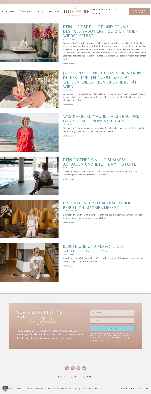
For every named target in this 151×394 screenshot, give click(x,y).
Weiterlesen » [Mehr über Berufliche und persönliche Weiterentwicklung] (68, 266)
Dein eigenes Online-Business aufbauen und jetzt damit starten (101, 162)
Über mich (26, 11)
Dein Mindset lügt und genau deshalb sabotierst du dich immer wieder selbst (100, 31)
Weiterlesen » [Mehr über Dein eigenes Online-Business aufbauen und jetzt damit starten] (68, 179)
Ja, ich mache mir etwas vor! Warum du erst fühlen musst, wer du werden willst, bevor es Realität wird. (102, 80)
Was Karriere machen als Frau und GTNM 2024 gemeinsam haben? (101, 118)
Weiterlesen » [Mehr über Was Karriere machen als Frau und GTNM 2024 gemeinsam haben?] (68, 136)
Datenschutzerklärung (102, 339)
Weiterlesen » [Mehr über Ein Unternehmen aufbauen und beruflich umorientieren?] (68, 222)
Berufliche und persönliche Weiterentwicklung (94, 248)
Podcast (54, 11)
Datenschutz (67, 389)
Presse (84, 389)
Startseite (8, 11)
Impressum (53, 389)
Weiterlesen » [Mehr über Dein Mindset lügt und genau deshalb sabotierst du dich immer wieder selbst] (68, 63)
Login (61, 377)
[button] (5, 389)
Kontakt (98, 13)
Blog (118, 9)
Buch (41, 11)
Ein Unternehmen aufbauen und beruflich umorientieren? (97, 205)
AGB (77, 389)
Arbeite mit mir (100, 9)
